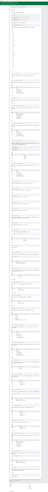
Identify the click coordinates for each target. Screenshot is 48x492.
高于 (13, 47)
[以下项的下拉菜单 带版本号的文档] (29, 1)
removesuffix (14, 54)
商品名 (13, 67)
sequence (13, 420)
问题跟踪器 (30, 486)
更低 (13, 43)
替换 (13, 55)
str (19, 144)
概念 (1, 4)
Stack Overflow (30, 488)
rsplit (13, 60)
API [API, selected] (14, 4)
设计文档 (11, 4)
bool (12, 105)
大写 (13, 31)
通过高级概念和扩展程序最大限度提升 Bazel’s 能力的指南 (9, 2)
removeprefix (14, 53)
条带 (13, 66)
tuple (12, 268)
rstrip (13, 61)
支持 (29, 485)
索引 (13, 38)
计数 (13, 32)
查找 (13, 36)
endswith (13, 35)
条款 (10, 491)
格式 (13, 37)
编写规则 (4, 4)
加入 (13, 48)
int (12, 80)
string (13, 73)
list (12, 405)
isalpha (13, 41)
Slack (29, 487)
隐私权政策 (12, 491)
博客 (10, 485)
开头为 (13, 65)
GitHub (10, 486)
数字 (13, 42)
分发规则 (8, 4)
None (19, 90)
